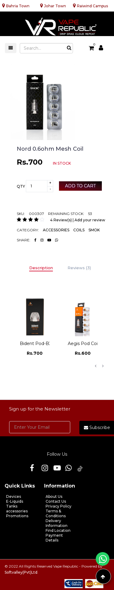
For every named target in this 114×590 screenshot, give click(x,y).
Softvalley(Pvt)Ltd (21, 572)
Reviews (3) (79, 267)
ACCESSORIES (56, 230)
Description (41, 267)
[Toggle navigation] (10, 48)
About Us (54, 496)
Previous (95, 366)
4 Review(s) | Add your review (77, 220)
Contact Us (56, 501)
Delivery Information (56, 523)
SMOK (94, 230)
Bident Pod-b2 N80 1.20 (46, 343)
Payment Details (54, 537)
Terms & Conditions (56, 513)
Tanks (11, 506)
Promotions (17, 516)
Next (103, 366)
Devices (13, 496)
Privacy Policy (58, 506)
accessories (17, 511)
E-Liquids (14, 501)
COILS (79, 230)
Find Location (58, 530)
